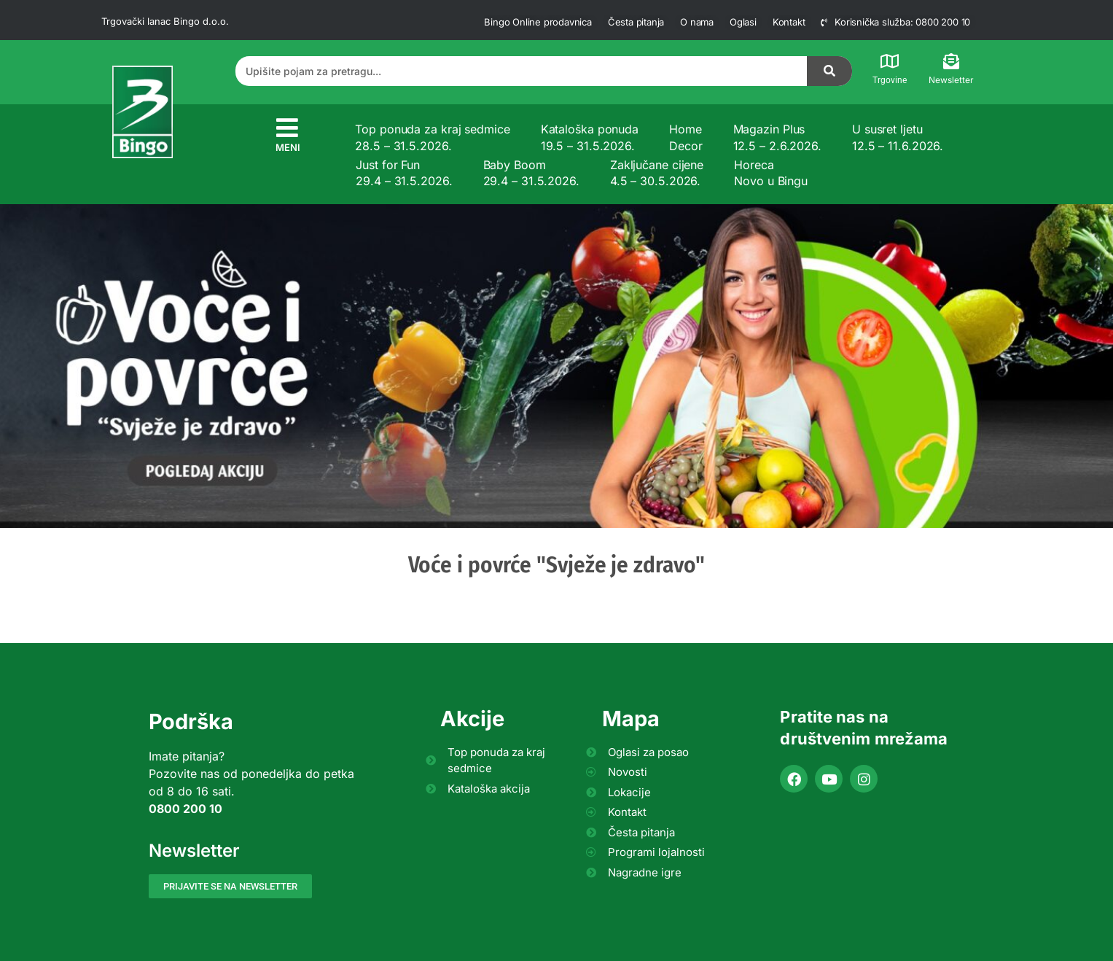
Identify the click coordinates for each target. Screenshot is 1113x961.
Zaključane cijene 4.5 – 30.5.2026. (656, 172)
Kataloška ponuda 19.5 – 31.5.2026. (589, 137)
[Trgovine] (889, 61)
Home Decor (686, 137)
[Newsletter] (951, 61)
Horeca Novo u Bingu (771, 172)
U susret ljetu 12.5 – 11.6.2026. (897, 137)
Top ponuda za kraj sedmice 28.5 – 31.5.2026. (432, 137)
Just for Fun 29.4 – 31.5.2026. (404, 172)
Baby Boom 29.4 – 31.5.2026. (531, 172)
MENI (288, 147)
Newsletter (951, 79)
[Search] (829, 71)
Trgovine (889, 80)
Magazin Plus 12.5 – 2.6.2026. (777, 137)
